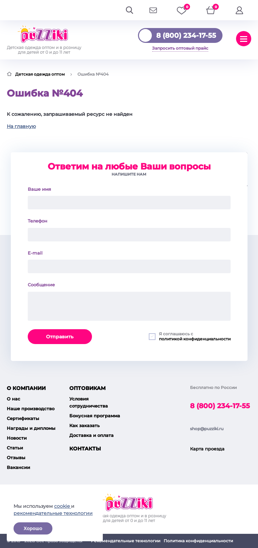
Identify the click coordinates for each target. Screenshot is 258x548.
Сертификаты (23, 418)
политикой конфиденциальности (195, 338)
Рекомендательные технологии (125, 540)
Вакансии (18, 467)
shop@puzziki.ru (207, 428)
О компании (26, 388)
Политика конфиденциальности (198, 540)
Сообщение (41, 284)
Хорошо (33, 528)
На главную (21, 126)
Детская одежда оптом (40, 74)
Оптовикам (87, 388)
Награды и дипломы (31, 428)
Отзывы (16, 457)
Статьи (15, 447)
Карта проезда (207, 448)
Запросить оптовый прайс (180, 48)
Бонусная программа (94, 415)
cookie (62, 506)
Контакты (85, 448)
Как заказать (84, 425)
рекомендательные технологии (53, 513)
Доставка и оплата (91, 435)
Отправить (59, 337)
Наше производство (30, 408)
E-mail (35, 253)
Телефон (37, 221)
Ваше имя (39, 189)
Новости (17, 438)
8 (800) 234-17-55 (186, 35)
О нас (13, 398)
